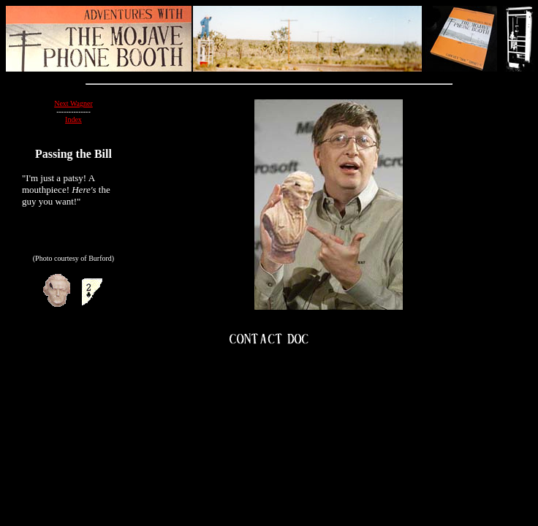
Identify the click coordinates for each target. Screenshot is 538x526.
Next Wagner (73, 103)
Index (73, 119)
